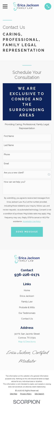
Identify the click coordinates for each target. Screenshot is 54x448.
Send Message (27, 231)
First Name (9, 136)
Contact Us (27, 318)
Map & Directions (27, 341)
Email (6, 163)
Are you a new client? (14, 172)
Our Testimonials (27, 313)
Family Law (27, 301)
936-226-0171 (27, 274)
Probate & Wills (27, 307)
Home (27, 290)
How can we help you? (14, 182)
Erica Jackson (27, 296)
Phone (7, 154)
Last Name (9, 145)
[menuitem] (13, 394)
